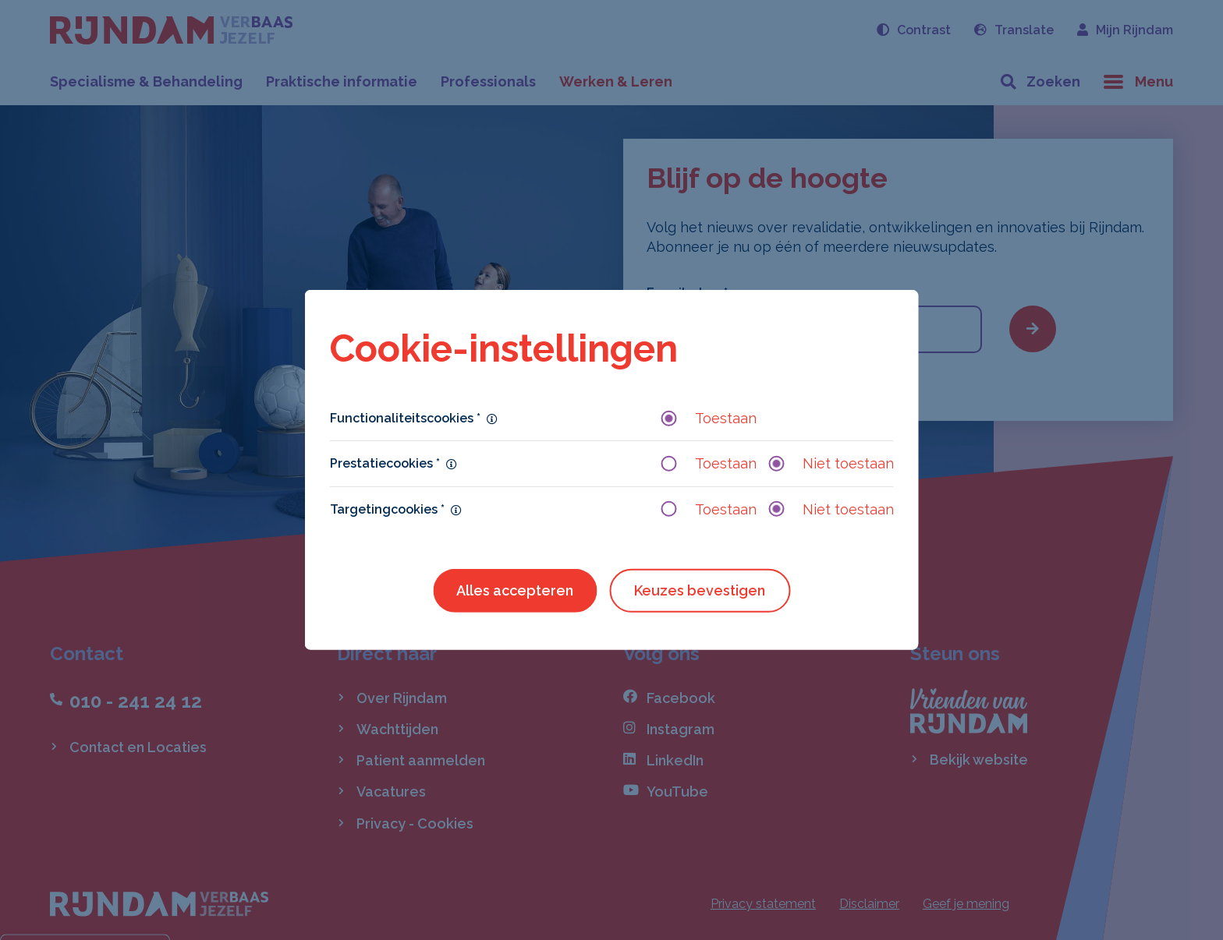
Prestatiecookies (385, 463)
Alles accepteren (514, 590)
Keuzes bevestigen (699, 590)
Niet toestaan (831, 463)
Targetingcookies (387, 508)
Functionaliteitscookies (405, 418)
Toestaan (709, 418)
